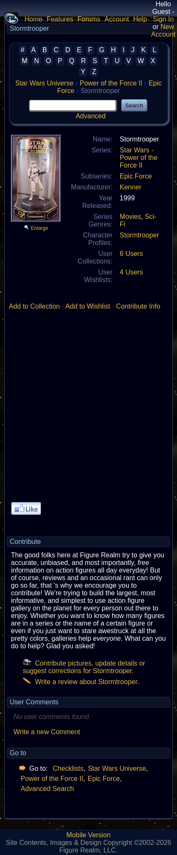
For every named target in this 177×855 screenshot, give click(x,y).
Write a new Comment (46, 731)
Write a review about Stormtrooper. (81, 681)
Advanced (90, 116)
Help (140, 19)
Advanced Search (47, 788)
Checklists (68, 768)
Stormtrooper (139, 235)
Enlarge (39, 228)
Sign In (163, 19)
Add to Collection (34, 306)
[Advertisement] (88, 409)
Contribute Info (138, 306)
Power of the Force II (111, 83)
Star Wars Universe (44, 83)
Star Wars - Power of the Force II (139, 157)
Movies (130, 216)
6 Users (131, 253)
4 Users (131, 272)
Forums (89, 19)
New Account (163, 30)
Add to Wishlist (87, 306)
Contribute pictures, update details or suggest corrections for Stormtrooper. (84, 667)
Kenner (131, 187)
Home (33, 19)
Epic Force (136, 176)
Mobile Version (89, 835)
